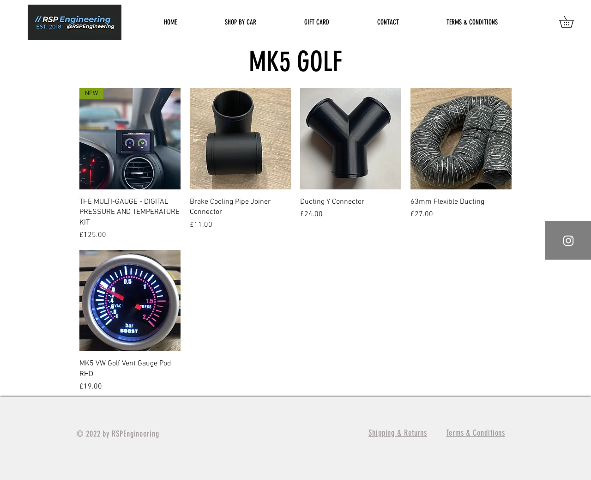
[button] (572, 22)
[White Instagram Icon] (568, 241)
